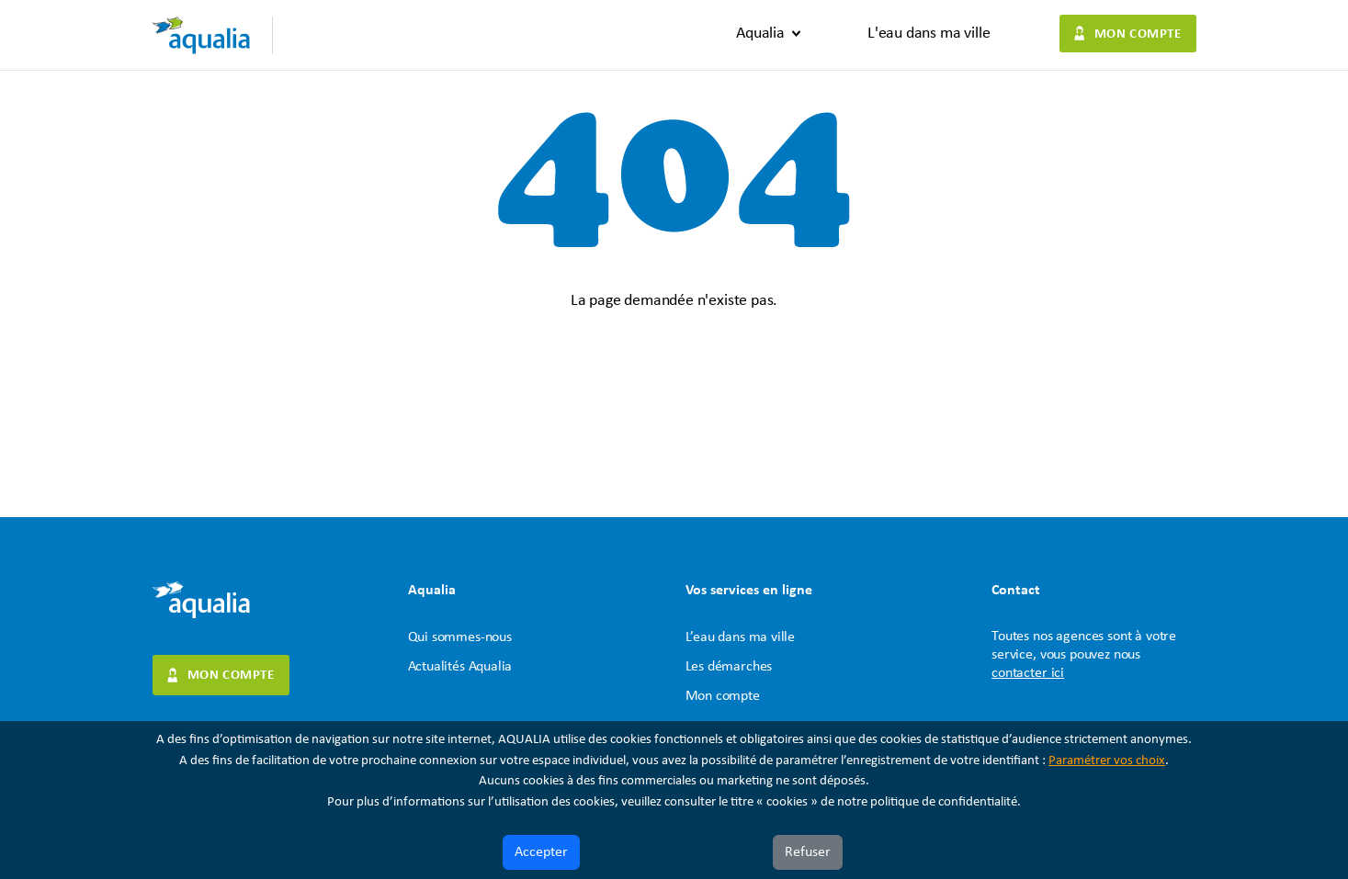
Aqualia (760, 33)
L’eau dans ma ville (740, 637)
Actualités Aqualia (460, 666)
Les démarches (729, 666)
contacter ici (1027, 673)
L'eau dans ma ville (929, 33)
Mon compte (1138, 34)
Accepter (541, 852)
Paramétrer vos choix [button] (1106, 761)
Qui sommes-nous (460, 637)
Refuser (808, 852)
